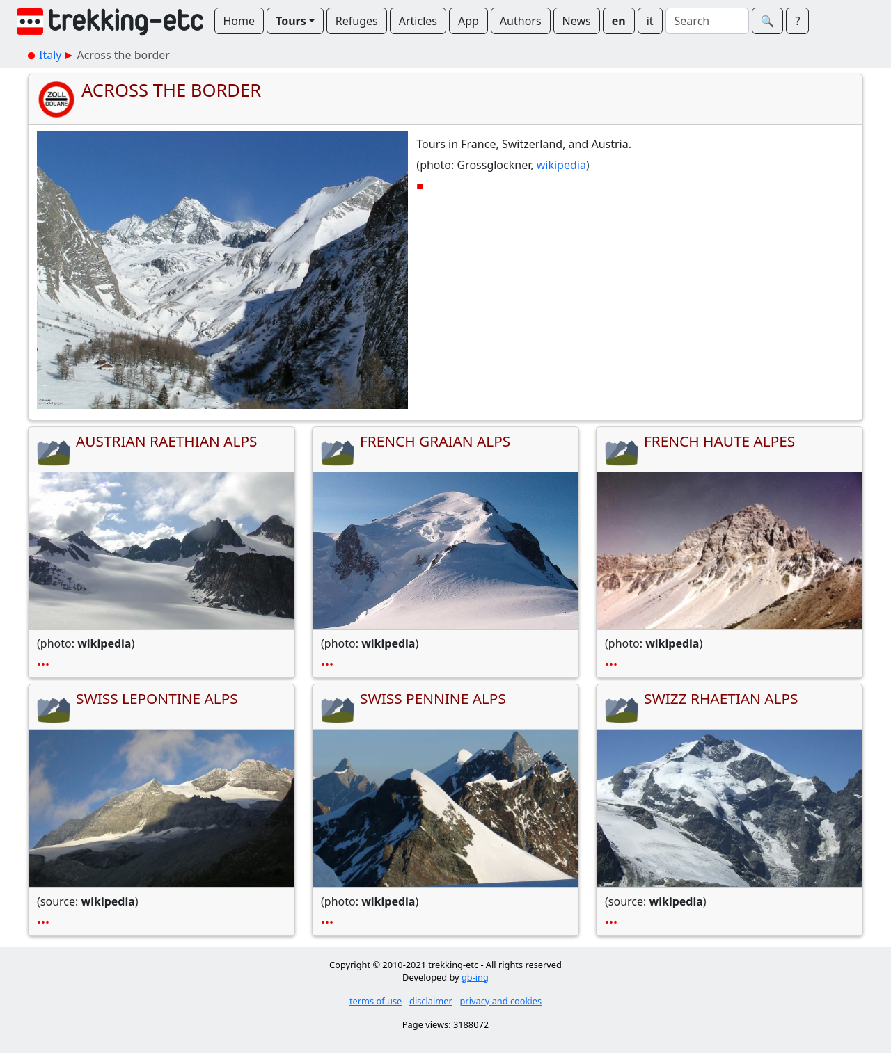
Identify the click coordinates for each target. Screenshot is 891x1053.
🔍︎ (768, 21)
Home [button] (239, 21)
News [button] (576, 21)
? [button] (797, 21)
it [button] (650, 21)
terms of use (375, 1001)
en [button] (619, 21)
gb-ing (475, 977)
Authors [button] (521, 21)
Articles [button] (418, 21)
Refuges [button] (357, 21)
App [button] (468, 21)
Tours (291, 21)
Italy (50, 55)
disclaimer (430, 1001)
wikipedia (561, 164)
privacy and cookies (501, 1001)
